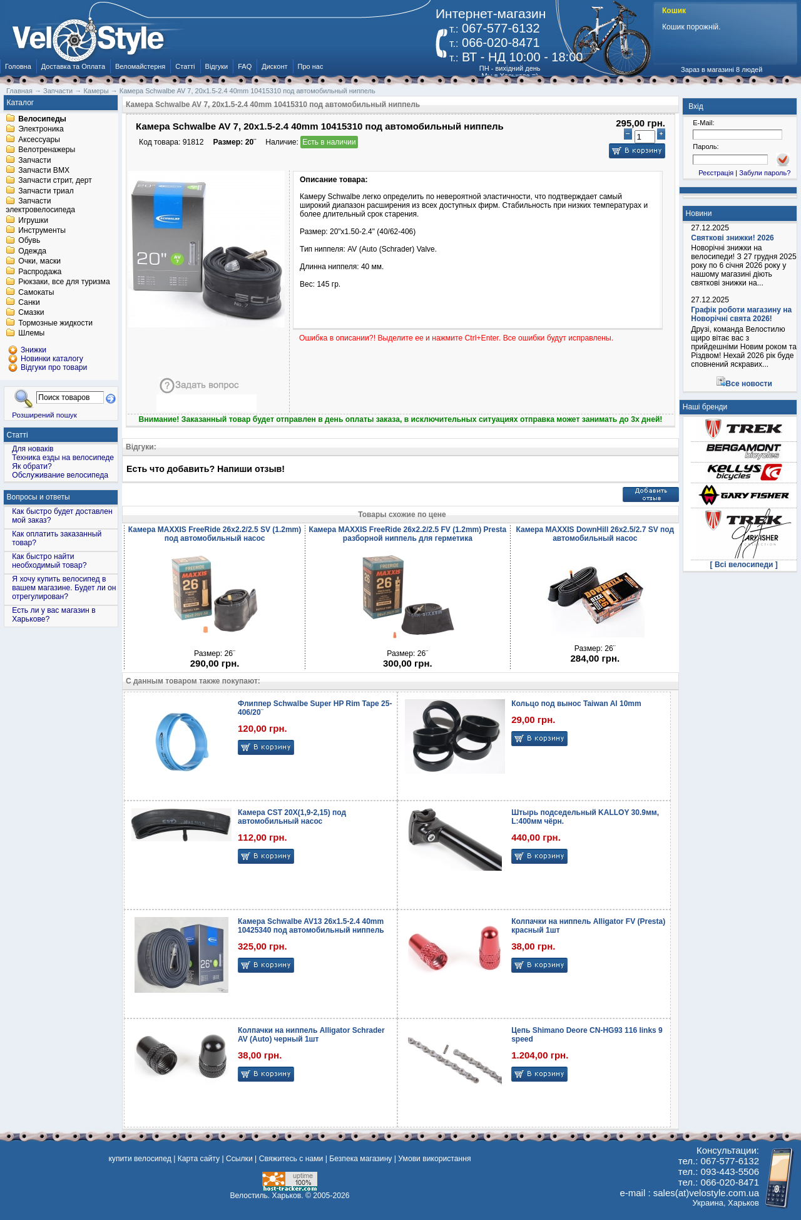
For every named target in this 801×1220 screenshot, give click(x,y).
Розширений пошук (44, 415)
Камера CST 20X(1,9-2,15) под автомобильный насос (292, 817)
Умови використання (434, 1158)
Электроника (41, 129)
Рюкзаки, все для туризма (64, 282)
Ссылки (239, 1158)
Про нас (311, 66)
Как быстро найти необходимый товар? (49, 561)
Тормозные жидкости (55, 323)
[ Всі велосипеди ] (744, 564)
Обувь (29, 241)
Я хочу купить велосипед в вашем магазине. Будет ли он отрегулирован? (64, 588)
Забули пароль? (764, 173)
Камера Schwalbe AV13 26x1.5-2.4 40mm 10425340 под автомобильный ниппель (311, 926)
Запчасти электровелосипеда (40, 206)
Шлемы (31, 333)
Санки (29, 302)
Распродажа (39, 271)
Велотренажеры (46, 150)
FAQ (245, 66)
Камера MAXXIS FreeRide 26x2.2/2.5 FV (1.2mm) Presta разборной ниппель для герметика (407, 534)
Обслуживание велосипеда (60, 475)
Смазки (31, 313)
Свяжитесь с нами (291, 1158)
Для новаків (32, 448)
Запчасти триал (46, 191)
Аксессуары (39, 139)
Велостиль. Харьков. (267, 1195)
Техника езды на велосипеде (63, 457)
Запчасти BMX (43, 170)
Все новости (749, 383)
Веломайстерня (140, 66)
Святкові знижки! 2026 (732, 237)
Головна (18, 66)
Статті (185, 66)
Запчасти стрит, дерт (55, 181)
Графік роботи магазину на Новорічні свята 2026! (741, 314)
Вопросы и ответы (38, 497)
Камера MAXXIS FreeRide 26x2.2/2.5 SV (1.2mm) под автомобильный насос (214, 534)
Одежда (32, 251)
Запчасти (34, 160)
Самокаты (36, 292)
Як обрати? (32, 466)
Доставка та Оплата (73, 66)
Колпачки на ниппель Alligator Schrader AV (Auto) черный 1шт (311, 1034)
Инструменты (42, 230)
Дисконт (274, 66)
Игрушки (33, 220)
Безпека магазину (360, 1158)
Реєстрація (715, 173)
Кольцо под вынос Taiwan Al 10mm (576, 703)
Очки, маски (39, 261)
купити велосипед (139, 1158)
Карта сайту (199, 1158)
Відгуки (216, 66)
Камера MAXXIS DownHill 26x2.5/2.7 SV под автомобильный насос (595, 534)
